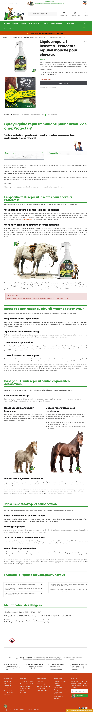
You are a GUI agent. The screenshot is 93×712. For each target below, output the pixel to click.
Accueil (5, 37)
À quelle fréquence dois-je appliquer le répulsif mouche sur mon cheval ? (20, 594)
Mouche (35, 658)
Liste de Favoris (8, 692)
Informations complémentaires (31, 114)
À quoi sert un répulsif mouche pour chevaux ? (20, 584)
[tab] (8, 114)
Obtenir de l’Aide (75, 14)
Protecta (72, 658)
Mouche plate (41, 658)
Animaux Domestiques (39, 657)
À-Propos (40, 681)
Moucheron (49, 658)
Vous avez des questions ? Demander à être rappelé (79, 710)
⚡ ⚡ (46, 33)
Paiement (85, 14)
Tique (60, 658)
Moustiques (78, 657)
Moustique (56, 658)
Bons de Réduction (9, 687)
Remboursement (25, 686)
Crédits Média (41, 688)
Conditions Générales (43, 686)
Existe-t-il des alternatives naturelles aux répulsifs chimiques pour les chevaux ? (67, 585)
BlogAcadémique (42, 690)
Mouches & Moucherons (68, 657)
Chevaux (26, 37)
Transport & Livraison (26, 681)
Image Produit (7, 114)
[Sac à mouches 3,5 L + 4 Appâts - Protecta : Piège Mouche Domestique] (86, 41)
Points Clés (53, 153)
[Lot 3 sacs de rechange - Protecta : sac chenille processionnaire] (84, 41)
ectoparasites (27, 219)
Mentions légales (42, 683)
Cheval (25, 658)
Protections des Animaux (15, 37)
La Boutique (6, 694)
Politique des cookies (60, 689)
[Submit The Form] (79, 695)
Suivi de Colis (7, 690)
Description (16, 114)
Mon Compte (63, 14)
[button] (85, 26)
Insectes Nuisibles (56, 657)
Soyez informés (63, 83)
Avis (44, 115)
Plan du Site (23, 692)
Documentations (52, 114)
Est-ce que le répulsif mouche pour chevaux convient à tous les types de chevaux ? (67, 590)
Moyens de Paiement (26, 683)
